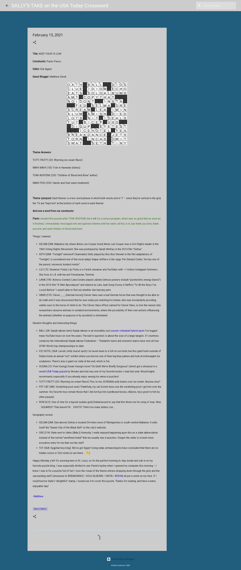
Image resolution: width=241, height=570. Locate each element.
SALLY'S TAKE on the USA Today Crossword (59, 6)
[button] (34, 42)
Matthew (38, 496)
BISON (118, 475)
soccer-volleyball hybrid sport (127, 330)
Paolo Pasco (40, 509)
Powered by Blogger (120, 559)
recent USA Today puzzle (53, 371)
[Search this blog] (219, 5)
